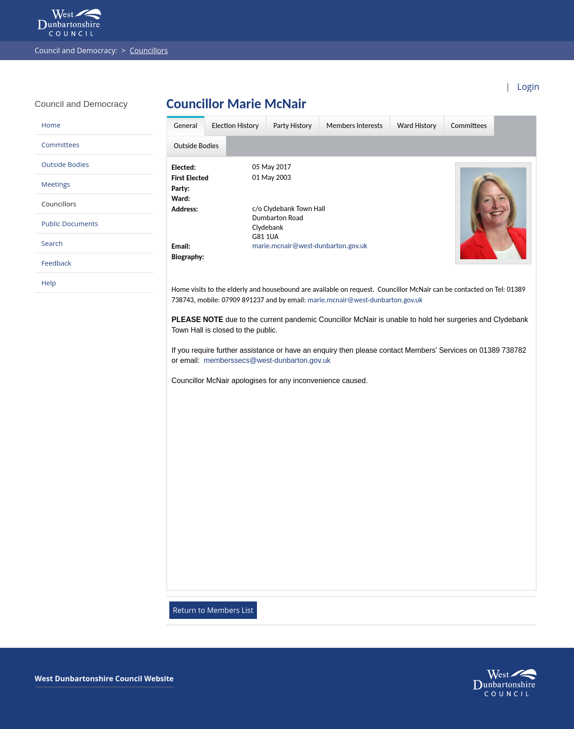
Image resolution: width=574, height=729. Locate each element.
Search (51, 243)
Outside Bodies (65, 164)
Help (48, 282)
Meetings (55, 184)
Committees (60, 144)
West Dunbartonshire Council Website (104, 678)
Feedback (56, 262)
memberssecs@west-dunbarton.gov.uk (267, 360)
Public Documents (69, 223)
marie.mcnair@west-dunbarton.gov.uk (310, 245)
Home (50, 124)
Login (528, 86)
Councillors (58, 203)
